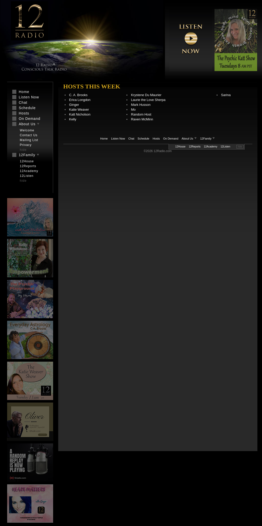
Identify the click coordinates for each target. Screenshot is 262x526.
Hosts (156, 138)
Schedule (143, 138)
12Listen (225, 146)
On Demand (170, 138)
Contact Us (29, 135)
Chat (131, 138)
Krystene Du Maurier (146, 95)
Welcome (27, 130)
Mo (133, 109)
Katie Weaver (79, 109)
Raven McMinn (142, 119)
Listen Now (118, 138)
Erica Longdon (80, 100)
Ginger (74, 105)
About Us (189, 138)
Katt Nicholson (80, 114)
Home (104, 138)
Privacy (26, 145)
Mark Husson (141, 105)
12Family (207, 138)
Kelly (72, 119)
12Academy (210, 146)
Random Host (141, 114)
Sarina (226, 95)
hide (240, 146)
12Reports (194, 146)
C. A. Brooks (78, 95)
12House (180, 146)
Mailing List (29, 140)
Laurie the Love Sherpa (148, 100)
